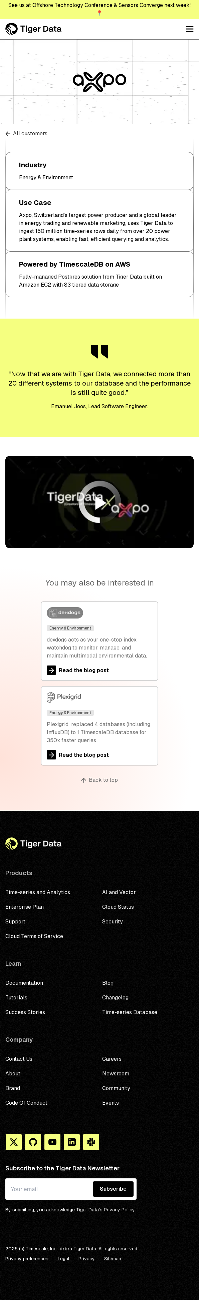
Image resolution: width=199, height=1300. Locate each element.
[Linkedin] (71, 1142)
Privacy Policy (119, 1210)
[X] (13, 1142)
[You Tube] (52, 1142)
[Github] (33, 1142)
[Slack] (91, 1142)
